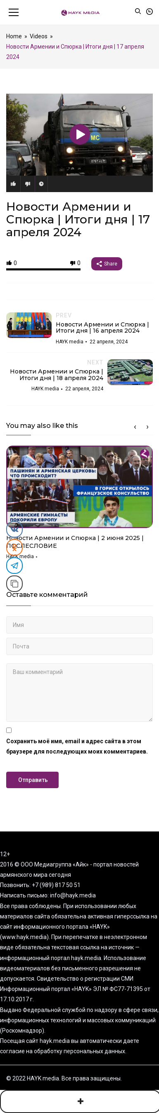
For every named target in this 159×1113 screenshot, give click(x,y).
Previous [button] (135, 427)
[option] (79, 505)
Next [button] (147, 427)
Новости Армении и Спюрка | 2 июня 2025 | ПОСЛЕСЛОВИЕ (75, 542)
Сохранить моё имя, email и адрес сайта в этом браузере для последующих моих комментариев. (77, 746)
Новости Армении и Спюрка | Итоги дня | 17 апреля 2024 (78, 219)
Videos (38, 36)
